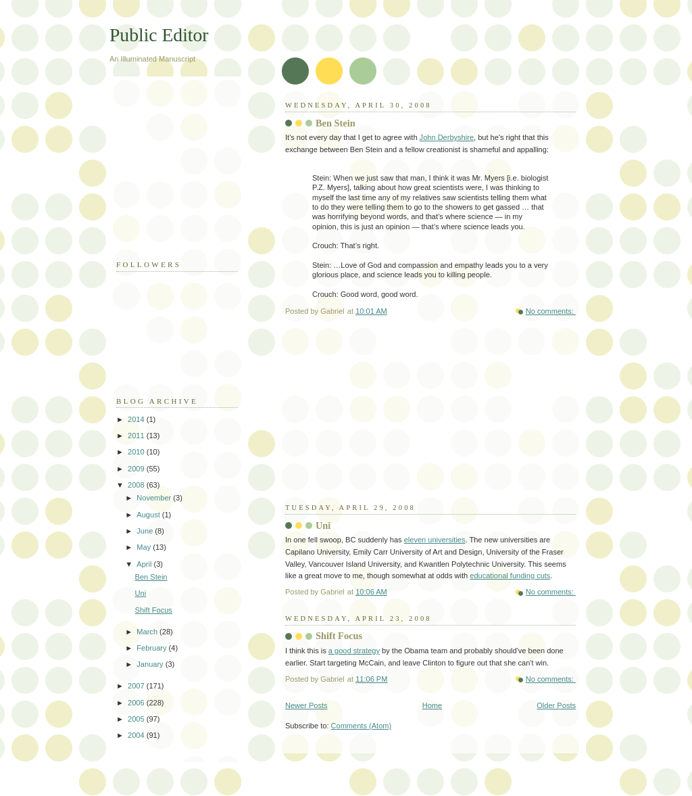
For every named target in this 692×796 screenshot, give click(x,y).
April (145, 564)
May (145, 547)
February (152, 648)
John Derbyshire (447, 137)
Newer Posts (306, 705)
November (155, 498)
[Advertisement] (386, 417)
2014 (137, 419)
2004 (137, 735)
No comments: (551, 311)
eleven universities (435, 540)
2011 (137, 435)
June (146, 531)
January (151, 664)
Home (432, 705)
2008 (137, 485)
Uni (323, 525)
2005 (137, 719)
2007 (137, 686)
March (148, 632)
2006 (137, 703)
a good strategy (354, 651)
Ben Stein (335, 123)
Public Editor (158, 34)
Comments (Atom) (361, 726)
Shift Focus (339, 635)
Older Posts (556, 705)
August (149, 515)
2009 (137, 469)
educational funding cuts (510, 575)
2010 (137, 452)
